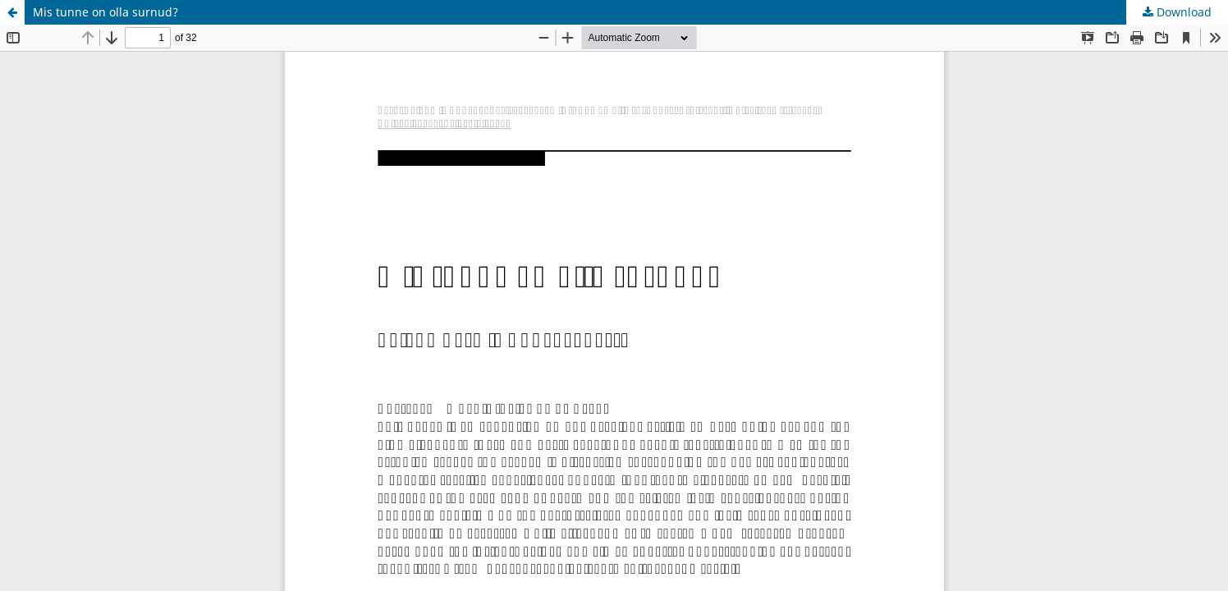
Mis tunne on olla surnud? (105, 12)
